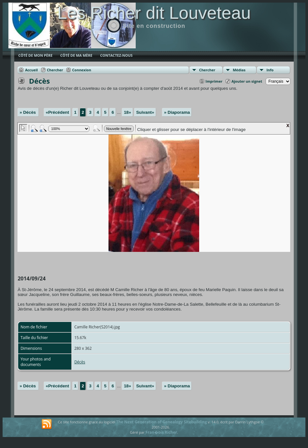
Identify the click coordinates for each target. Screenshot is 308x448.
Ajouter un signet (247, 81)
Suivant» (145, 112)
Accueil (31, 69)
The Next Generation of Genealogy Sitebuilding (161, 422)
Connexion (81, 69)
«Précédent (57, 112)
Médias (239, 69)
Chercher (207, 69)
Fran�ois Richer (161, 432)
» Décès (28, 112)
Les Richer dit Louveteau (154, 12)
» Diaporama (177, 112)
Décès (79, 362)
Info (270, 69)
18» (127, 112)
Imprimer (214, 81)
